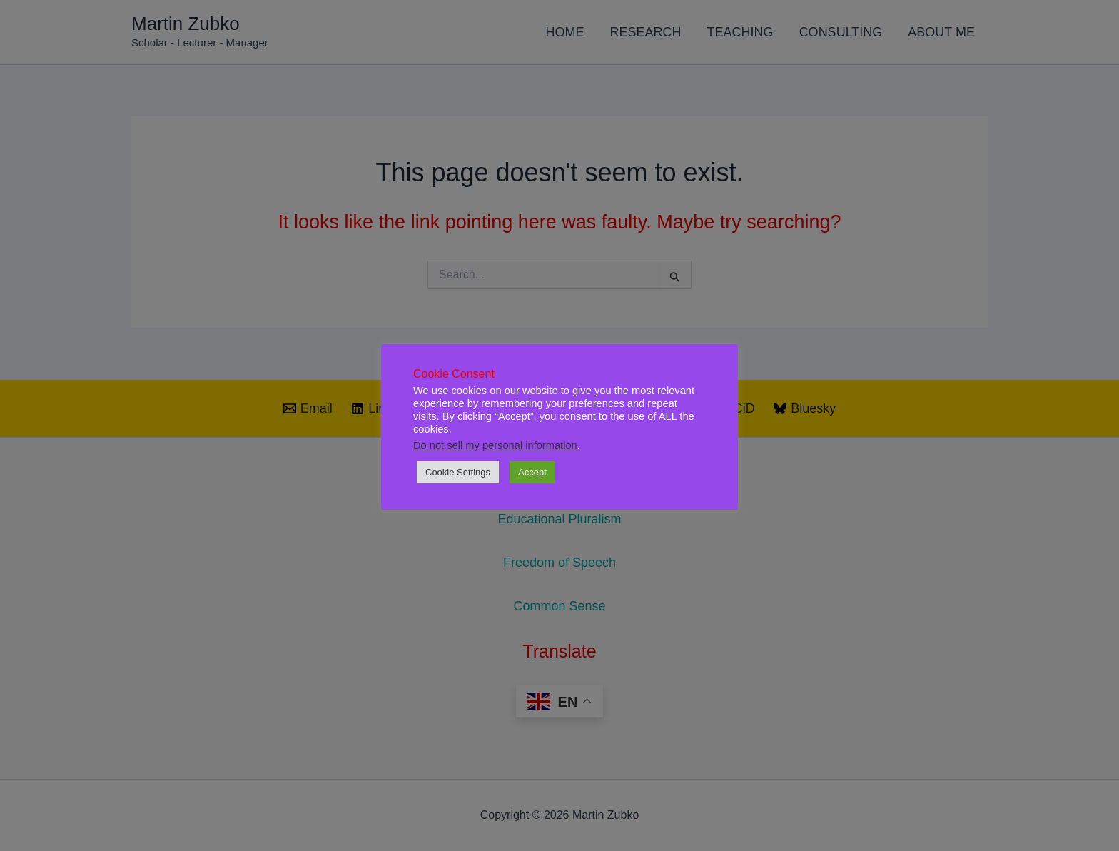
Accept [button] (532, 472)
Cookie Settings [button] (457, 472)
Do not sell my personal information (495, 445)
